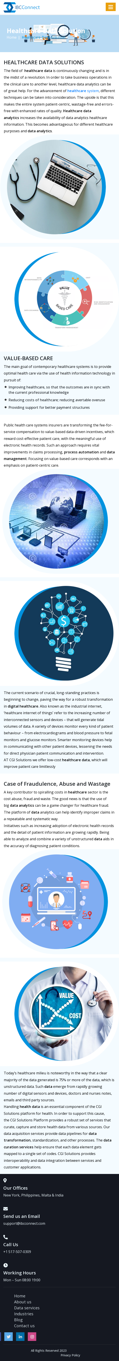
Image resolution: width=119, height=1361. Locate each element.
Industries (69, 1313)
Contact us (70, 1325)
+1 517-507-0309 (17, 1251)
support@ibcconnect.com (24, 1223)
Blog (64, 1319)
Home (12, 37)
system (83, 90)
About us (68, 1301)
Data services (72, 1307)
